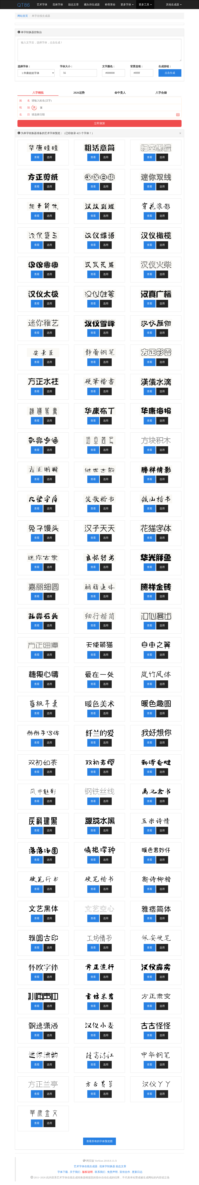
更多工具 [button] (145, 4)
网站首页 (22, 15)
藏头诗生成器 (92, 4)
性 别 (24, 107)
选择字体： (24, 66)
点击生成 (170, 72)
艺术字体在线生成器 (85, 1166)
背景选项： (136, 66)
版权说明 (87, 1172)
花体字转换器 (107, 1166)
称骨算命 (110, 4)
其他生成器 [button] (174, 4)
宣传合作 (125, 1172)
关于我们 (75, 1172)
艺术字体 (43, 4)
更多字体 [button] (127, 4)
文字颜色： (108, 66)
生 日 (24, 114)
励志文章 (73, 4)
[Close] (180, 133)
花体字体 (58, 4)
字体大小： (66, 66)
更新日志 (137, 1172)
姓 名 (24, 100)
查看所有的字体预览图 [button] (99, 1141)
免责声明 (112, 1172)
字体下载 (62, 1172)
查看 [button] (36, 157)
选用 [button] (49, 157)
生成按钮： (165, 66)
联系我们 (100, 1172)
